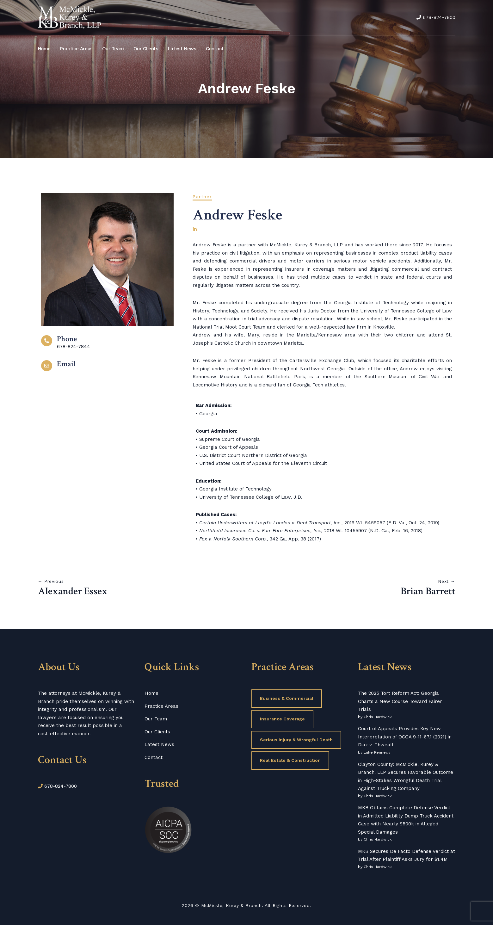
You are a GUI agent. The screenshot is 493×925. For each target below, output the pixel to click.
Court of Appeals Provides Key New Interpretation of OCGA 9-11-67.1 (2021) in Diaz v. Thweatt (405, 737)
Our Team (113, 49)
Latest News (182, 49)
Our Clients (145, 49)
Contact (215, 49)
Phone (67, 339)
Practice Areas (76, 49)
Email (66, 364)
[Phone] (46, 340)
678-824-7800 (439, 17)
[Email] (46, 365)
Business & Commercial (286, 698)
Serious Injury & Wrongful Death (296, 739)
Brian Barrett (428, 591)
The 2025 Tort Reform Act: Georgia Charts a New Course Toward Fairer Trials (400, 701)
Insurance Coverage (282, 718)
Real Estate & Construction (290, 760)
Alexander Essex (73, 591)
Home (44, 49)
